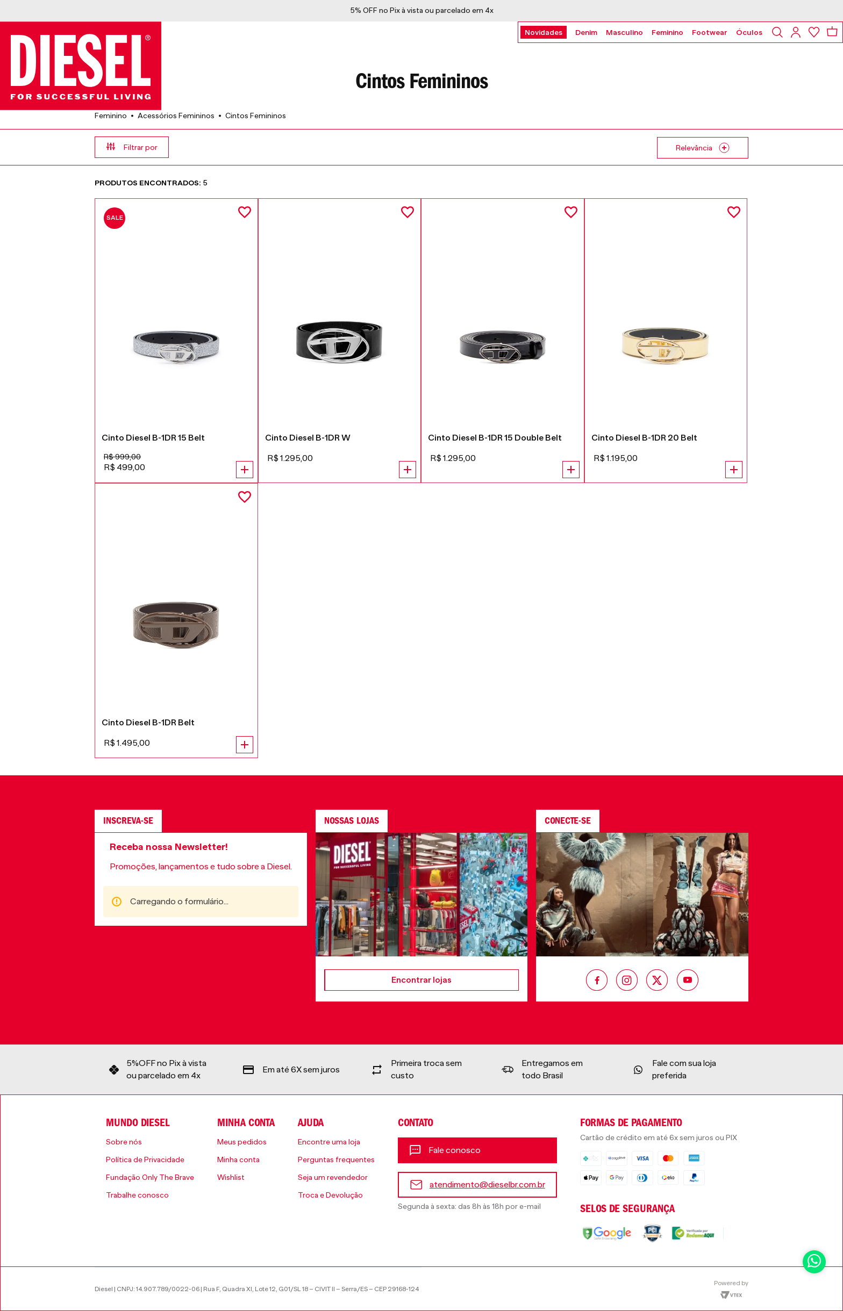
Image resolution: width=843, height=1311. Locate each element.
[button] (258, 147)
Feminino (111, 115)
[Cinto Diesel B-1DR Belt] (176, 621)
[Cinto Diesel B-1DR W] (340, 340)
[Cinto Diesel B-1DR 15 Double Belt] (502, 340)
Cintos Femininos (255, 115)
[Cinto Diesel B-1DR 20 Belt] (666, 340)
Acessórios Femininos (176, 115)
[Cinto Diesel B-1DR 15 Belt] (176, 340)
